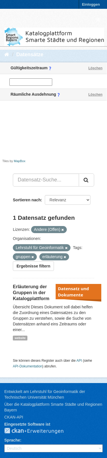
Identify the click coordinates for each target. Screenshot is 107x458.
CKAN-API (13, 417)
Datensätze (29, 54)
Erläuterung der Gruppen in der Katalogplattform (31, 292)
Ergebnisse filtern (33, 266)
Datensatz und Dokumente (73, 292)
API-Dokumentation (27, 366)
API (79, 361)
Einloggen (91, 4)
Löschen (95, 68)
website (20, 338)
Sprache (12, 440)
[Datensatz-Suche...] (46, 180)
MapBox (19, 161)
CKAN (38, 431)
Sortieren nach (27, 200)
